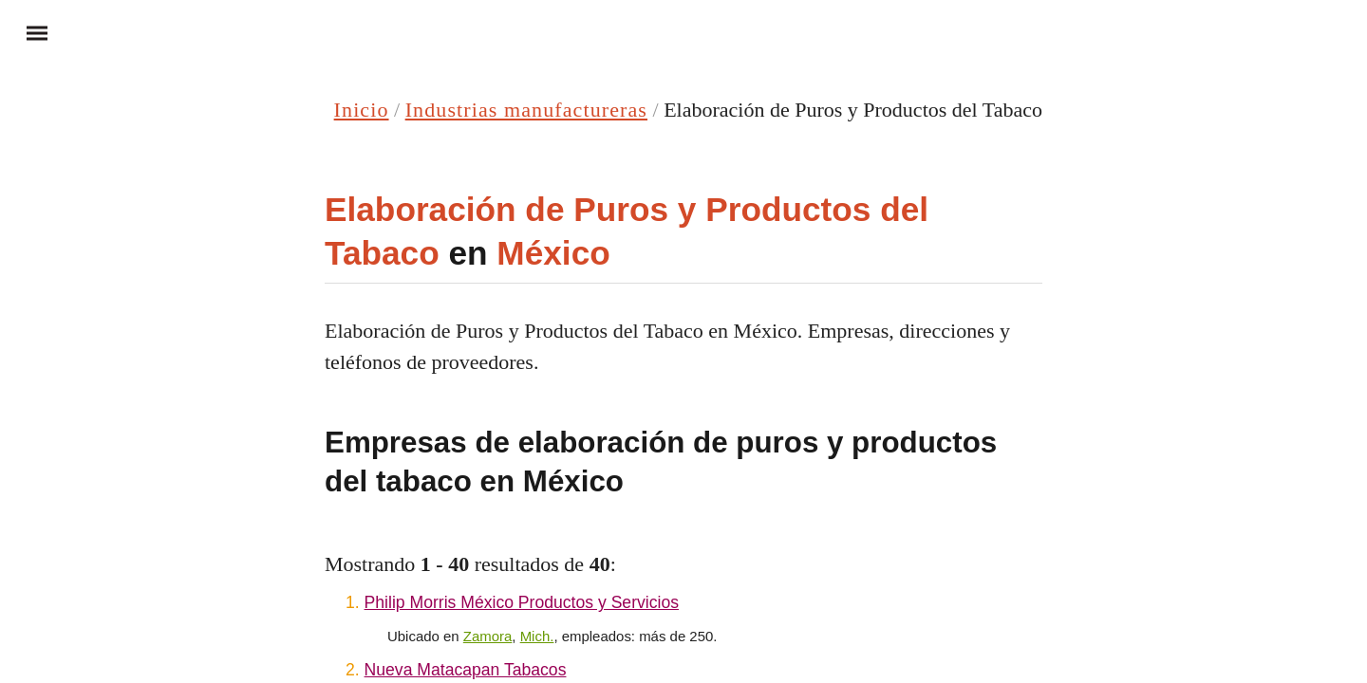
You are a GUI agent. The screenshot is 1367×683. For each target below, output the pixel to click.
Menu (28, 32)
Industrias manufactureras (526, 109)
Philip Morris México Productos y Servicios (522, 602)
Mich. (537, 636)
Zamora (488, 636)
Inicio (361, 109)
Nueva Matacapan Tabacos (466, 669)
